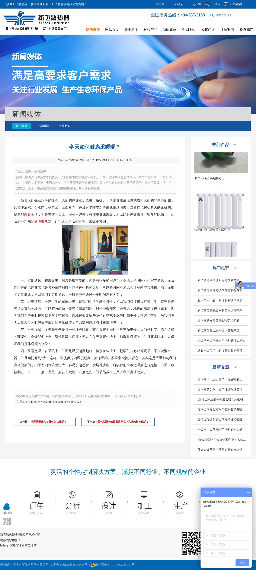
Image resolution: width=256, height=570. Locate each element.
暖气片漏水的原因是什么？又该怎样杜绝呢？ (123, 421)
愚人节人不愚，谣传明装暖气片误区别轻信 (223, 300)
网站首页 (112, 29)
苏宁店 (197, 4)
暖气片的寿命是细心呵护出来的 (218, 320)
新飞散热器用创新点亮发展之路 (218, 280)
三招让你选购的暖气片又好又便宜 (220, 419)
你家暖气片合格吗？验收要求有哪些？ (223, 409)
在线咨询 (236, 4)
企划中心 (189, 29)
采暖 (27, 214)
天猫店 (178, 4)
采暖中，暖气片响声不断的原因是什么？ (223, 429)
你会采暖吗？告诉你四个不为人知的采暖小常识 (223, 439)
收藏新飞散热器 (16, 4)
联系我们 (246, 29)
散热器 (46, 221)
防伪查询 (93, 29)
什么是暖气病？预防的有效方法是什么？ (223, 449)
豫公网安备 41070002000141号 (113, 565)
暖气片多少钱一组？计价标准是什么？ (223, 389)
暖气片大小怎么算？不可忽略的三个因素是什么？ (223, 379)
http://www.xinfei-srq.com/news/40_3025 (56, 401)
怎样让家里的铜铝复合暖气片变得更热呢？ (223, 399)
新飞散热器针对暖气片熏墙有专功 (220, 290)
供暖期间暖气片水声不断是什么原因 (221, 340)
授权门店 (208, 29)
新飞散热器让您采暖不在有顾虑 (218, 330)
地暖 (106, 308)
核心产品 (150, 29)
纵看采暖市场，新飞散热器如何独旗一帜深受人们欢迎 (223, 350)
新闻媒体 (169, 29)
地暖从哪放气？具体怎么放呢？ (48, 421)
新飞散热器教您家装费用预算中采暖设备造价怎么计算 (223, 310)
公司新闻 (43, 126)
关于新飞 (131, 29)
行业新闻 (64, 126)
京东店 (160, 4)
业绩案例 (227, 29)
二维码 (215, 4)
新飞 (37, 221)
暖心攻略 (22, 126)
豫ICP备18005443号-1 (76, 564)
